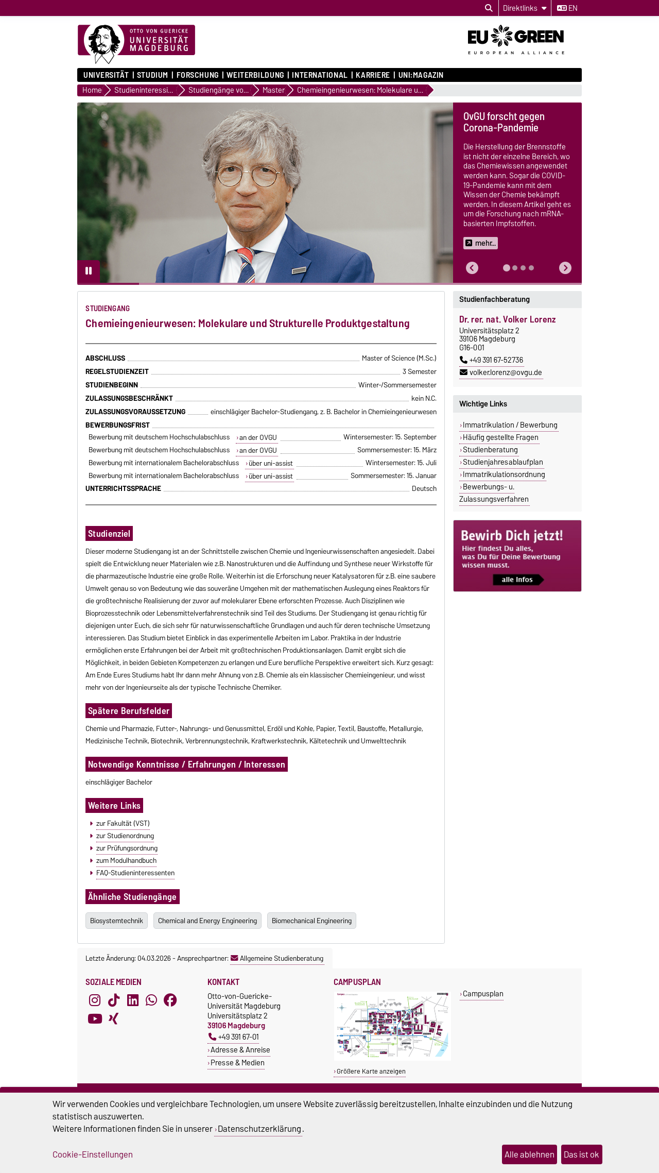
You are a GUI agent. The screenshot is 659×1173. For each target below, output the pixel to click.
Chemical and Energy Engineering (207, 920)
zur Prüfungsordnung (127, 848)
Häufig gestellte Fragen (501, 437)
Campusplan (483, 993)
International (320, 75)
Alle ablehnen (529, 1154)
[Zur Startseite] (136, 44)
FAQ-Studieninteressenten (135, 872)
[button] (472, 268)
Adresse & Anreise (240, 1049)
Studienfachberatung (494, 299)
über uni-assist (271, 463)
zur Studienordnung (125, 835)
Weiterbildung (255, 75)
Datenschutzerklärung (259, 1128)
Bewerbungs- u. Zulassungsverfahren (494, 493)
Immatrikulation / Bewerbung (510, 425)
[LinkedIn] (133, 1000)
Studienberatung (490, 450)
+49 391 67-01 (234, 1036)
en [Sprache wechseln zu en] (567, 8)
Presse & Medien (238, 1062)
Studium (152, 75)
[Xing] (114, 1019)
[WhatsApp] (151, 1000)
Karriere (373, 75)
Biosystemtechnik (116, 920)
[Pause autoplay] (88, 271)
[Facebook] (170, 1000)
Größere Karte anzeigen (371, 1071)
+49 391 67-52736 (491, 360)
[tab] (506, 267)
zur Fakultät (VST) (123, 823)
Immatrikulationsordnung (504, 474)
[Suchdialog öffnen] (489, 8)
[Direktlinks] (525, 8)
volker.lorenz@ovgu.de (501, 372)
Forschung (198, 75)
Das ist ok (581, 1154)
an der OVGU (258, 437)
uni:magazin (421, 75)
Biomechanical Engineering (312, 920)
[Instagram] (94, 1000)
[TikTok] (114, 1000)
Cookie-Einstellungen (93, 1154)
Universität (106, 75)
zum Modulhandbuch (126, 860)
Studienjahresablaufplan (503, 462)
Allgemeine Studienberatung (277, 958)
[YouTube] (94, 1019)
